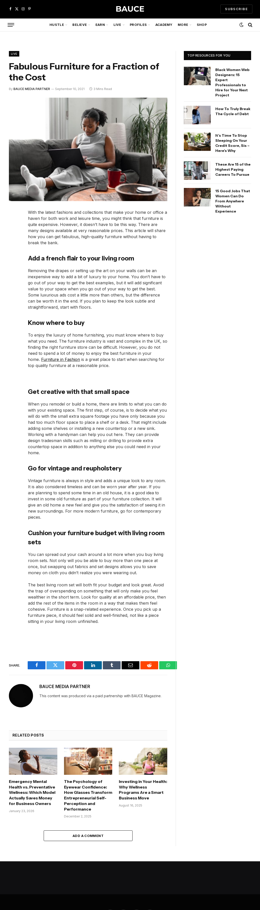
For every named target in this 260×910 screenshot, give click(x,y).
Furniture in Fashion (60, 359)
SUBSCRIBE (236, 9)
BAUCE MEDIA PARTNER (31, 89)
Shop (202, 25)
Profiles (138, 25)
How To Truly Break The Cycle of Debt (232, 111)
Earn (100, 25)
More (183, 25)
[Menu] (11, 25)
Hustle (57, 25)
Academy (164, 25)
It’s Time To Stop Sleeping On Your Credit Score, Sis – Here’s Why (232, 143)
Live (117, 25)
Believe (79, 25)
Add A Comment (88, 836)
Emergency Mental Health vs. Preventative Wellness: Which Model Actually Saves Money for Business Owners (32, 792)
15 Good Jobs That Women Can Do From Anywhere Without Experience (232, 201)
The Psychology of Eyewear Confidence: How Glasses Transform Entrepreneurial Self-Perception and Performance (88, 795)
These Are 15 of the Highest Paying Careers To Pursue (233, 169)
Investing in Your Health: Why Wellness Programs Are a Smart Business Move (143, 789)
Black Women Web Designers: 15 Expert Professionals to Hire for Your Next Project (232, 82)
